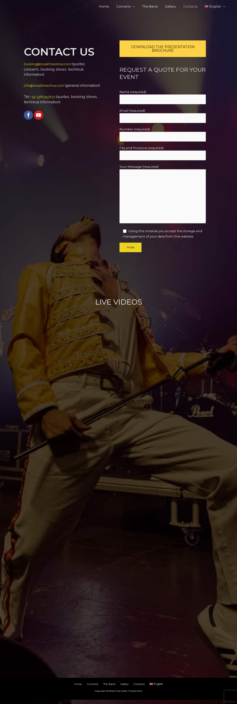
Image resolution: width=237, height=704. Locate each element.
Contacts (192, 6)
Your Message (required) (163, 198)
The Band (153, 6)
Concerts (128, 6)
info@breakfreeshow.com (45, 85)
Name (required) (163, 97)
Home (110, 6)
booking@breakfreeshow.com (49, 64)
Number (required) (163, 135)
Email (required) (163, 116)
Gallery (173, 6)
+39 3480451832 (43, 101)
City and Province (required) (163, 154)
